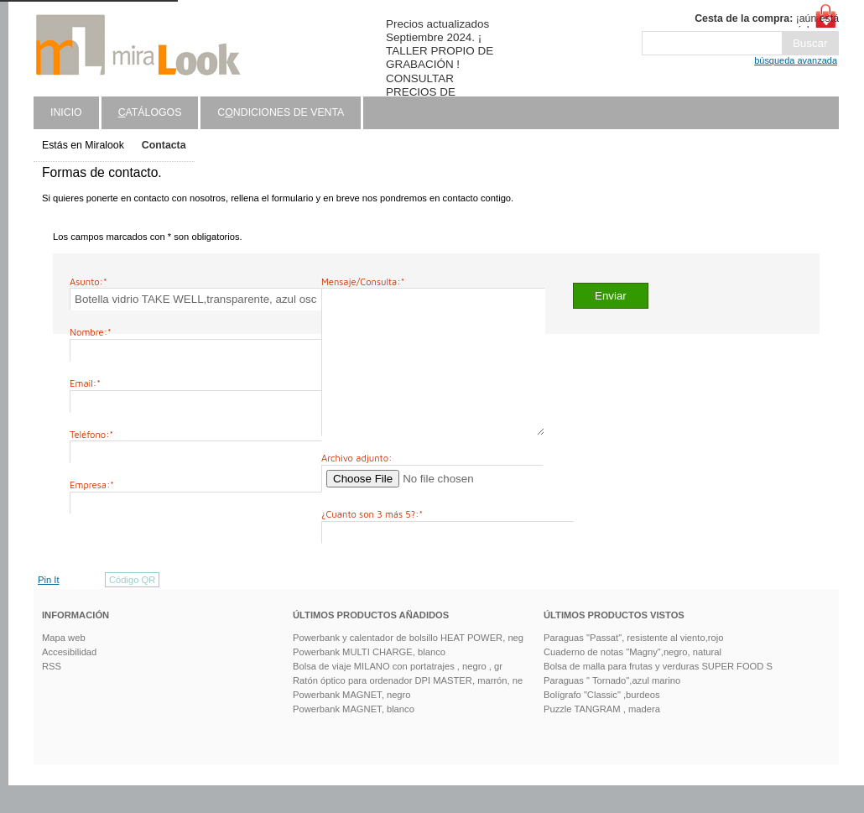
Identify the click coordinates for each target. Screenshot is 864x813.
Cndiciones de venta (280, 112)
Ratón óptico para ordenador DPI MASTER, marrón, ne (408, 708)
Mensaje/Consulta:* (362, 281)
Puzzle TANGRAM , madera (602, 737)
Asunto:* (88, 281)
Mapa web (64, 665)
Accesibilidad (69, 680)
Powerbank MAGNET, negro (352, 722)
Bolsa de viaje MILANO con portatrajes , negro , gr (397, 694)
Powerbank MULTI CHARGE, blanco (369, 680)
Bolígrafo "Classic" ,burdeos (602, 722)
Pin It (49, 607)
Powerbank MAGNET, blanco (353, 737)
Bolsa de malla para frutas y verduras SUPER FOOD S (658, 694)
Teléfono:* (91, 434)
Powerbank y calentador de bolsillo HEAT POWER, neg (408, 665)
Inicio (66, 112)
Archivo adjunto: (356, 485)
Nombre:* (91, 331)
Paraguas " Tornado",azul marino (612, 708)
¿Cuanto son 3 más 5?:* (372, 541)
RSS (51, 694)
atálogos (150, 112)
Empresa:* (92, 484)
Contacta (164, 145)
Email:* (85, 383)
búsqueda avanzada (795, 60)
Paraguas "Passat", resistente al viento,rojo (633, 665)
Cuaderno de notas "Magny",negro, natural (632, 680)
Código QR (132, 607)
